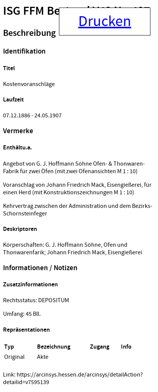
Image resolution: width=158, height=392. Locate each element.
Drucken (104, 21)
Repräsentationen (26, 330)
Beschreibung (29, 33)
